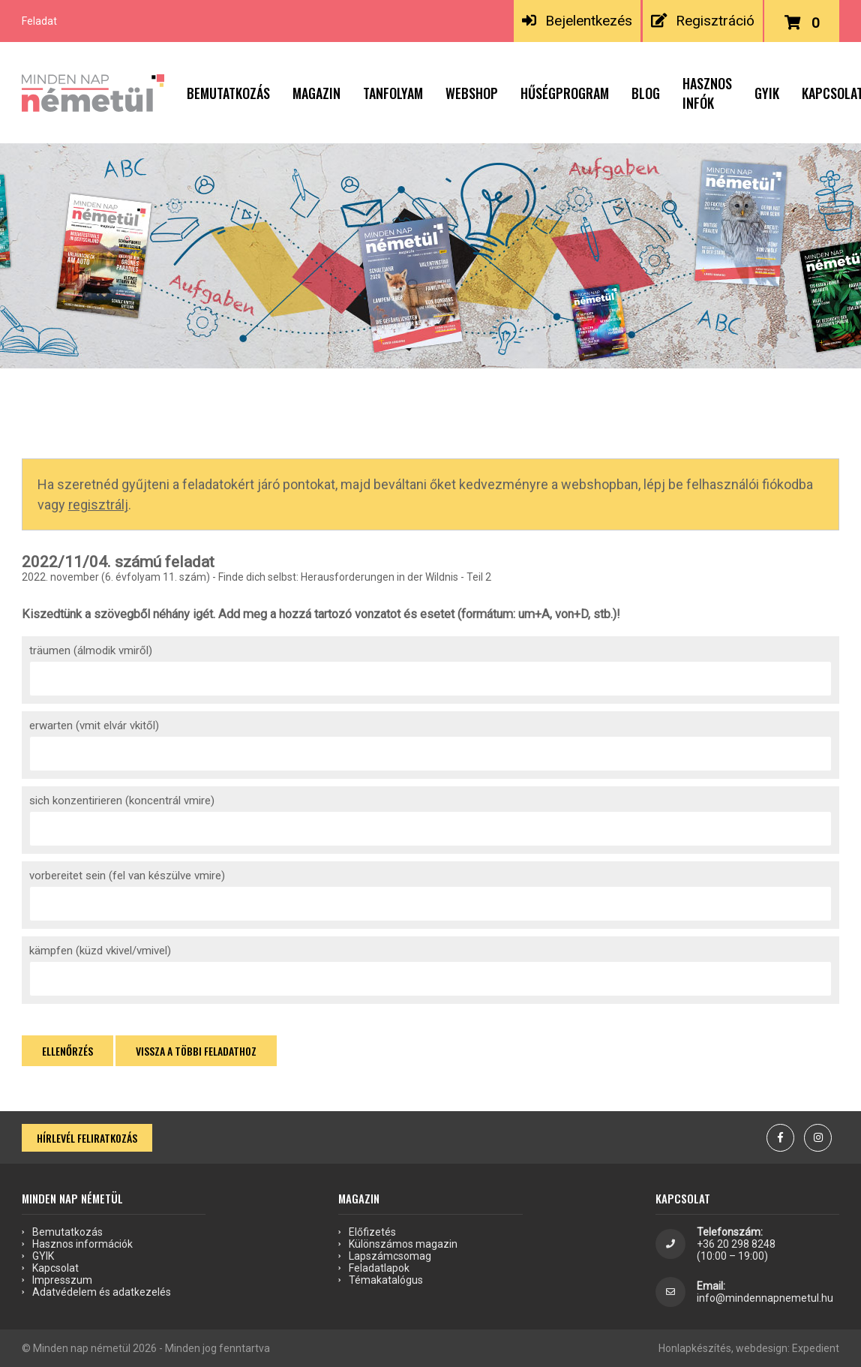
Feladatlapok (379, 1268)
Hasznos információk (82, 1244)
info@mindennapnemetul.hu (765, 1298)
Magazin (316, 93)
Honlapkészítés (694, 1348)
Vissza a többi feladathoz (196, 1051)
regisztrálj (98, 504)
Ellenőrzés (67, 1051)
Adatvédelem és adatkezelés (101, 1292)
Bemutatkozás (228, 93)
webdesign (762, 1348)
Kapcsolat (55, 1268)
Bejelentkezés (577, 20)
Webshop (472, 93)
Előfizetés (372, 1232)
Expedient (815, 1348)
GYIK (766, 93)
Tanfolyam (393, 93)
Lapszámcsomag (390, 1256)
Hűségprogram (564, 93)
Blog (646, 93)
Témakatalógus (386, 1280)
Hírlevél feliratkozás (87, 1138)
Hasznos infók (707, 93)
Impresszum (62, 1280)
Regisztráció (702, 20)
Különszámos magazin (403, 1244)
